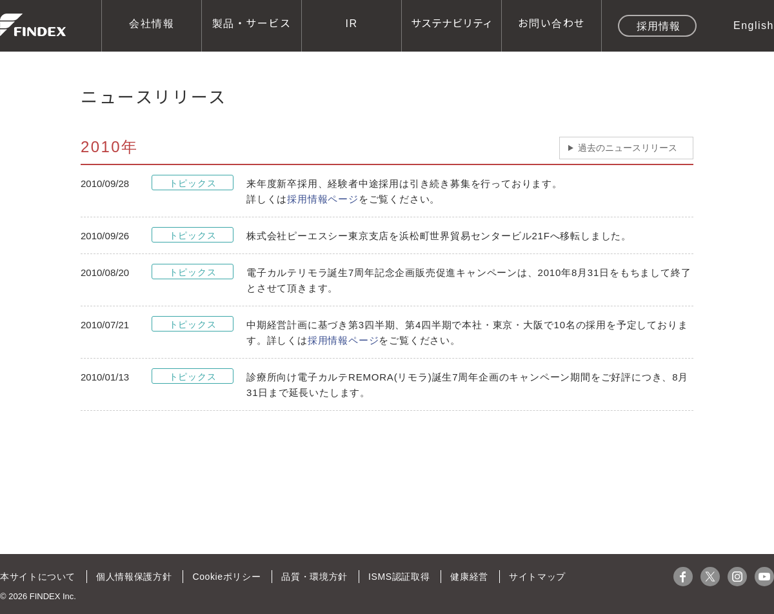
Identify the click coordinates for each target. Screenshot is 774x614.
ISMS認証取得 (396, 576)
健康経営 (465, 576)
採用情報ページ (323, 198)
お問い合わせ (552, 22)
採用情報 (658, 25)
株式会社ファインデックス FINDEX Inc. (33, 25)
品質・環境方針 (312, 576)
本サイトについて (37, 576)
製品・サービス (252, 22)
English (753, 24)
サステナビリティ (452, 22)
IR (352, 22)
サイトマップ (533, 576)
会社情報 (151, 22)
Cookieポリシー (225, 576)
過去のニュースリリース (627, 148)
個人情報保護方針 (132, 576)
